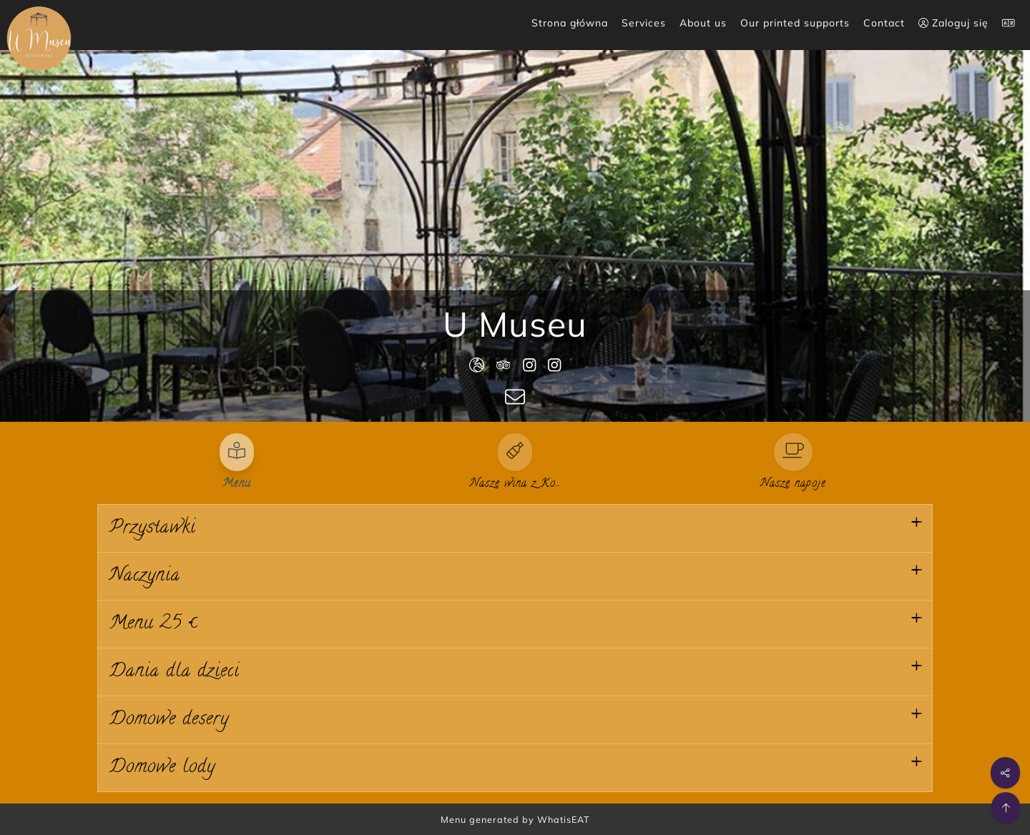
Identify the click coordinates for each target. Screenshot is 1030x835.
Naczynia (144, 576)
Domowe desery (169, 720)
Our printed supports (795, 22)
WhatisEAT (563, 819)
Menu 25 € (153, 624)
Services (644, 22)
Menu (236, 484)
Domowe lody (162, 768)
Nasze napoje (793, 484)
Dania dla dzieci (174, 672)
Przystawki (152, 528)
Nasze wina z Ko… (514, 484)
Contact (884, 22)
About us (703, 22)
